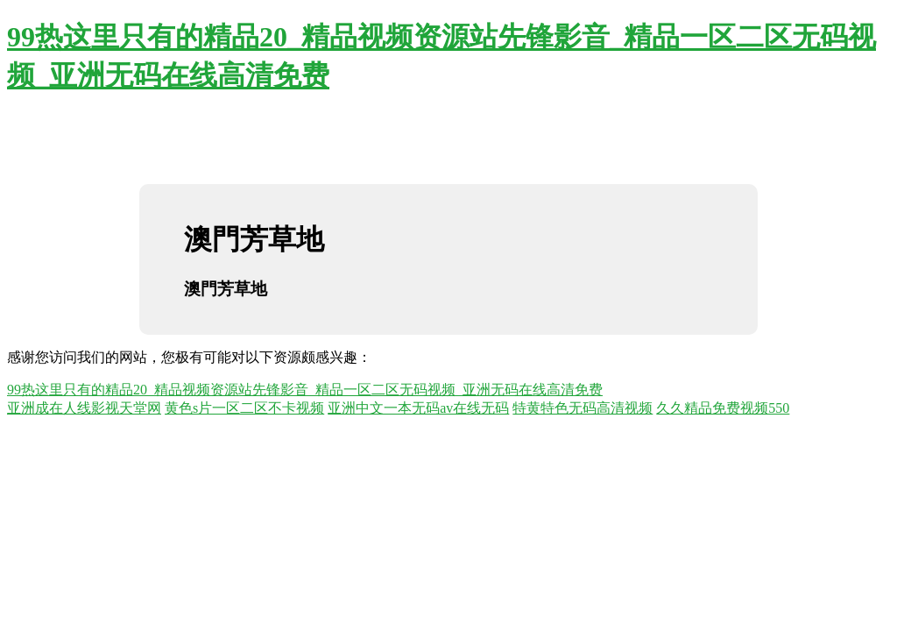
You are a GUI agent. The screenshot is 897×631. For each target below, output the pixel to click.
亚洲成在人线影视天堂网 (84, 408)
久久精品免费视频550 (722, 408)
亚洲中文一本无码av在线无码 (418, 408)
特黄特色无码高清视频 (582, 408)
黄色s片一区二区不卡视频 (244, 408)
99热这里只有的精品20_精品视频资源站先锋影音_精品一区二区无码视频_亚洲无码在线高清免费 (305, 389)
